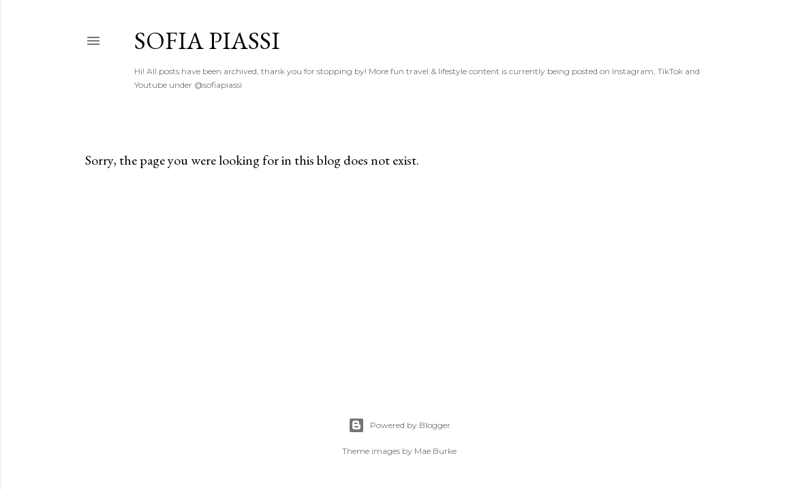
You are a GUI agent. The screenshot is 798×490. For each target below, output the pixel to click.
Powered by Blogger (399, 425)
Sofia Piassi (207, 40)
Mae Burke (435, 451)
